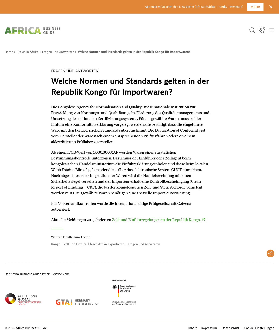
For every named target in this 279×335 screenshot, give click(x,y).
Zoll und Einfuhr (75, 244)
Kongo (55, 244)
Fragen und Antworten (144, 244)
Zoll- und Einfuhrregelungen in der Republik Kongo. (156, 219)
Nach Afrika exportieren (107, 244)
